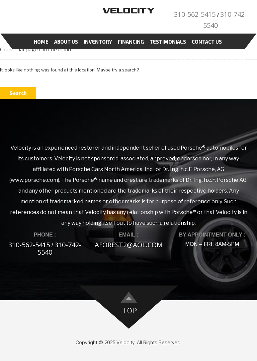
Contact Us (207, 42)
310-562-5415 (195, 14)
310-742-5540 (59, 248)
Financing (131, 42)
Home (41, 42)
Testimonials (168, 42)
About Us (66, 42)
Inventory (98, 42)
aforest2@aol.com (129, 244)
